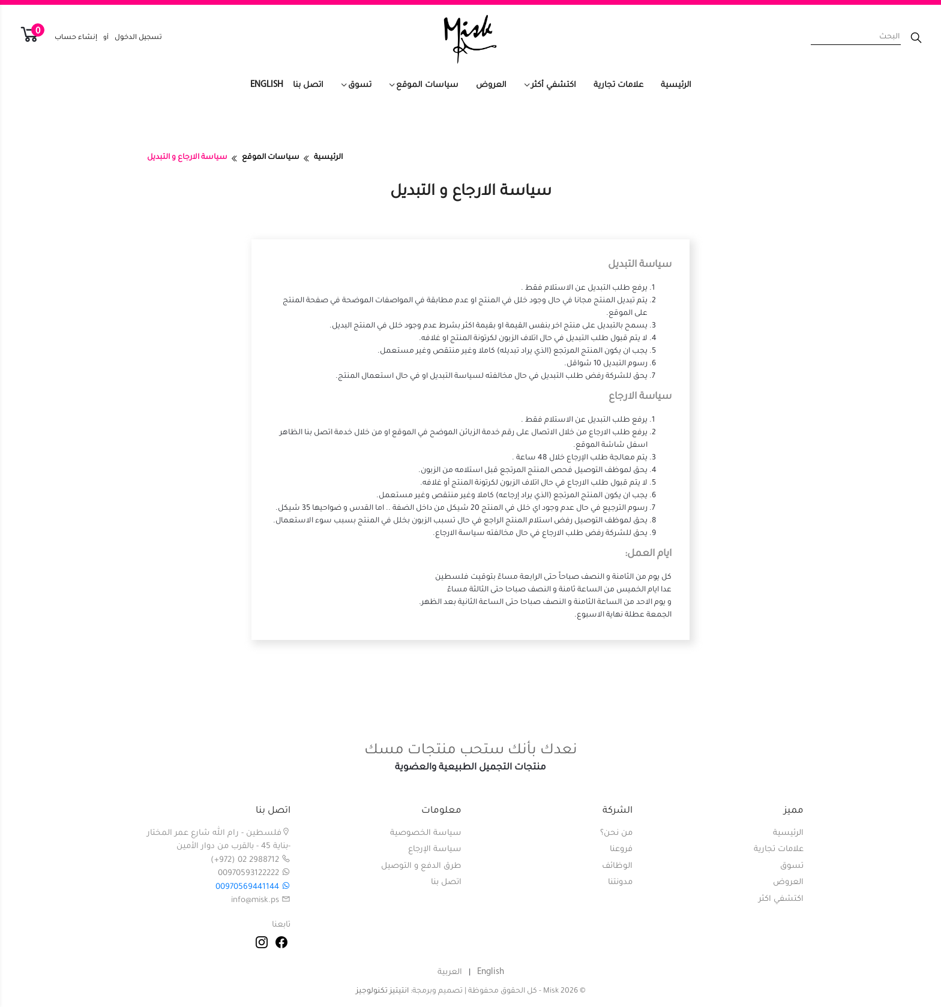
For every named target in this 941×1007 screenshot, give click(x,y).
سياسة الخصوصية (425, 833)
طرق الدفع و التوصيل (421, 866)
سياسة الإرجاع (434, 849)
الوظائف (617, 866)
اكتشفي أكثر (553, 85)
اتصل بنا (308, 85)
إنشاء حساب (76, 38)
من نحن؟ (616, 833)
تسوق (359, 85)
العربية (449, 972)
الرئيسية (676, 85)
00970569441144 (252, 887)
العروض (491, 85)
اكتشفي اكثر (781, 899)
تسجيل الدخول (138, 38)
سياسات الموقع (427, 85)
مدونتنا (620, 882)
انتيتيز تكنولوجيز (382, 991)
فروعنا (621, 849)
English (266, 84)
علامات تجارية (618, 85)
